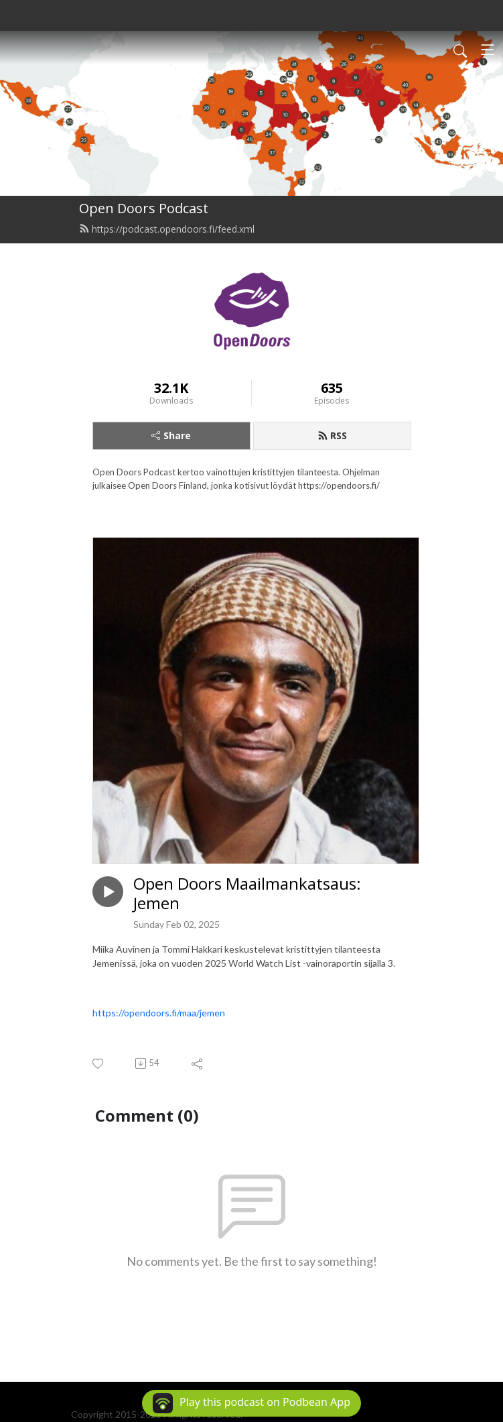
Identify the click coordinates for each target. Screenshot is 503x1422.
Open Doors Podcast (143, 208)
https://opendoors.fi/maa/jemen (158, 1012)
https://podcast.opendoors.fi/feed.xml (167, 229)
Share (171, 435)
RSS (332, 435)
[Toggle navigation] (487, 49)
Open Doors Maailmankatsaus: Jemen (247, 893)
